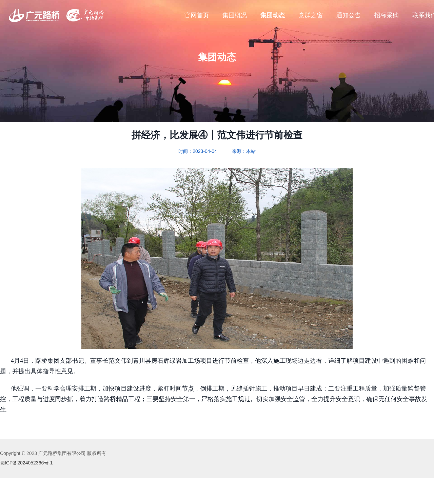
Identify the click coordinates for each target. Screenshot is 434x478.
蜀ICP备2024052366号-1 (26, 462)
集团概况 (234, 15)
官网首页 (196, 15)
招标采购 (386, 15)
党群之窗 (310, 15)
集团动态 (272, 15)
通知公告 (348, 15)
